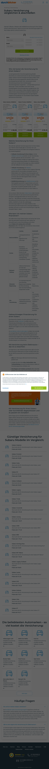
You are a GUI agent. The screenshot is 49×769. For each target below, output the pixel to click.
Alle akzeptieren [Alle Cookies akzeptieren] (38, 388)
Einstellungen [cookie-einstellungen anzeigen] (6, 388)
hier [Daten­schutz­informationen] (25, 384)
